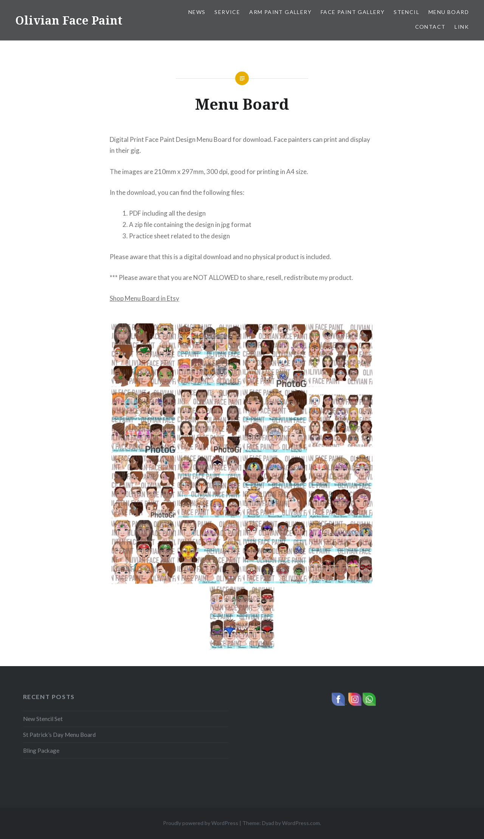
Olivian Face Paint (69, 20)
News (197, 12)
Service (227, 12)
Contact (430, 26)
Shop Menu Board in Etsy (144, 298)
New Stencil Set (43, 718)
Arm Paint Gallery (280, 12)
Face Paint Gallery (353, 12)
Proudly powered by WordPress (200, 823)
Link (462, 26)
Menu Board (448, 12)
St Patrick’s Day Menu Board (59, 734)
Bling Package (41, 750)
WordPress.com (301, 823)
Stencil (406, 12)
